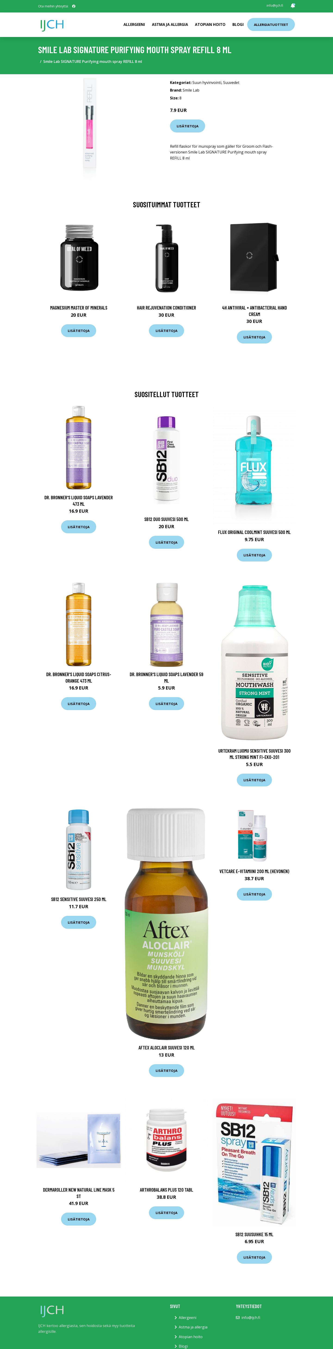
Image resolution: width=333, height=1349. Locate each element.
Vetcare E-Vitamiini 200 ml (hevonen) (254, 871)
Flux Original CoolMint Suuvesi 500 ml (254, 532)
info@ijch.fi (275, 5)
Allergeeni (134, 24)
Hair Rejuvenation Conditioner (166, 307)
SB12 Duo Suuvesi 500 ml (166, 519)
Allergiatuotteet (271, 24)
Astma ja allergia (170, 24)
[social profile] (73, 6)
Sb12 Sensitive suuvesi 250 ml (78, 899)
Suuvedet (231, 82)
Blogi (238, 24)
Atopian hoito (210, 24)
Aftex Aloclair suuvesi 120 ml (167, 1047)
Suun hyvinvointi (206, 82)
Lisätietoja (187, 126)
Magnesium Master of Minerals (78, 307)
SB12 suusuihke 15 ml (254, 1234)
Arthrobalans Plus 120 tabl (166, 1190)
